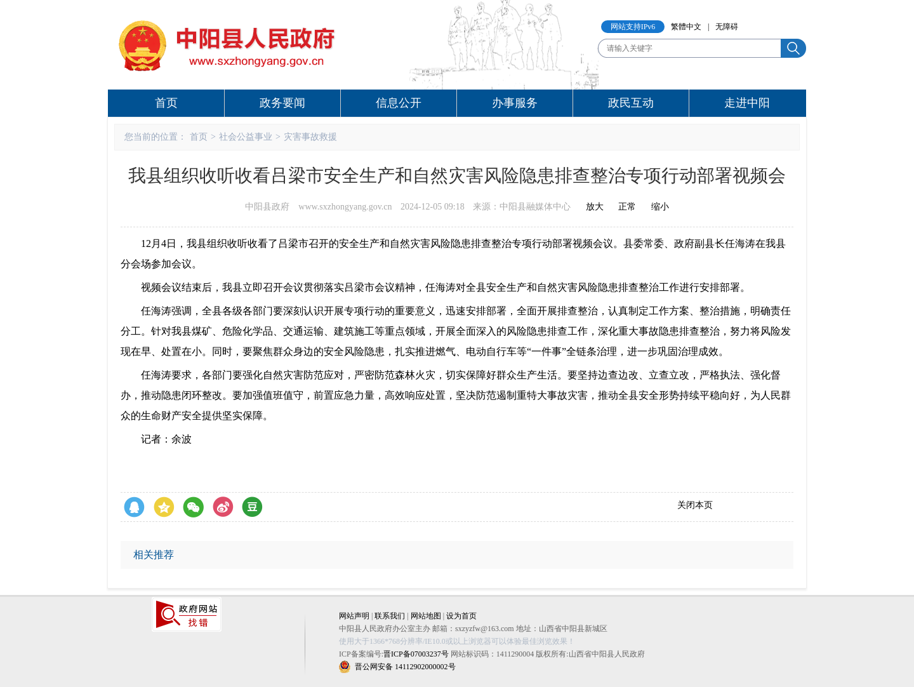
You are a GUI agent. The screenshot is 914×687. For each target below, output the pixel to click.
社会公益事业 (245, 137)
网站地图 (426, 615)
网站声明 (354, 615)
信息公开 (398, 103)
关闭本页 (695, 505)
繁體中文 (686, 26)
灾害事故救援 (310, 137)
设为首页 (461, 615)
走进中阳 (747, 103)
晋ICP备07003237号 (416, 654)
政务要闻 (282, 103)
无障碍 (726, 26)
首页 (166, 103)
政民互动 (631, 103)
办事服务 (515, 103)
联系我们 (389, 615)
